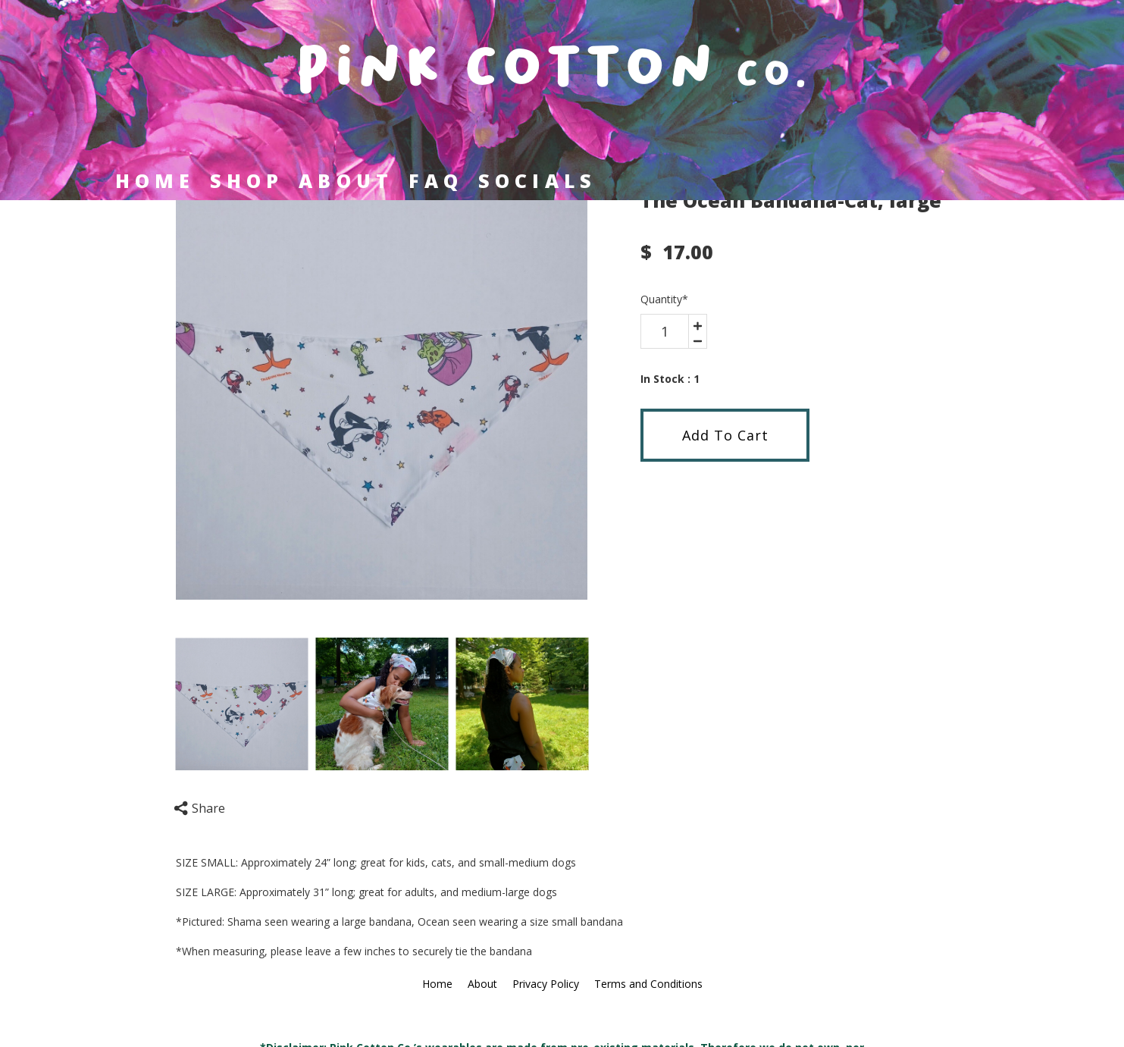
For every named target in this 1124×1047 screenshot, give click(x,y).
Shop (246, 180)
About (346, 180)
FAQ (436, 180)
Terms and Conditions (648, 983)
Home (155, 180)
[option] (382, 394)
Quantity (664, 299)
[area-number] (664, 331)
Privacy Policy (545, 983)
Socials (537, 180)
